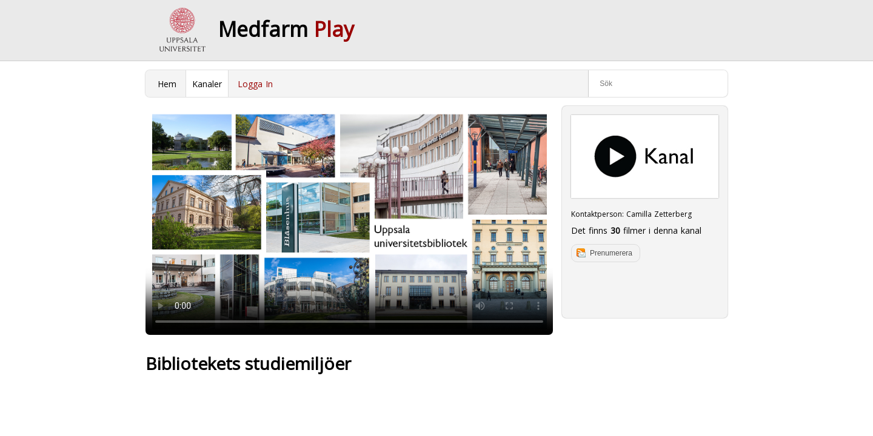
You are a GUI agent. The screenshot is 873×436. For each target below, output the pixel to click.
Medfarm (286, 29)
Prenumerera (611, 253)
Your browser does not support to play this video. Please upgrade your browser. (349, 220)
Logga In (255, 84)
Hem (167, 84)
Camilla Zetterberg (659, 214)
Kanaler (207, 84)
